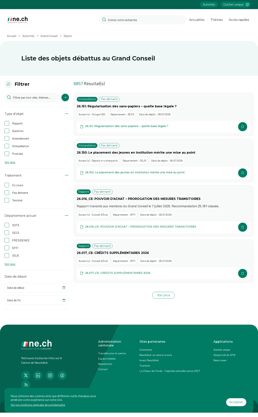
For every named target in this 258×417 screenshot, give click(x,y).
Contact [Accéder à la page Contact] (103, 369)
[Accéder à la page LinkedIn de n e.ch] (37, 375)
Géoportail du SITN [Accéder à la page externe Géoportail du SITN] (224, 355)
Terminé (17, 200)
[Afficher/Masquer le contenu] (66, 113)
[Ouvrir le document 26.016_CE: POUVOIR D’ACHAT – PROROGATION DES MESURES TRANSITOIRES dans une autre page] (163, 227)
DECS (15, 232)
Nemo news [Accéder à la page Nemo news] (220, 360)
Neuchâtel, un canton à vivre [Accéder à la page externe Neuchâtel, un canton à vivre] (156, 355)
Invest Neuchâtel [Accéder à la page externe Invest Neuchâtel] (149, 360)
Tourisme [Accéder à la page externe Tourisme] (145, 365)
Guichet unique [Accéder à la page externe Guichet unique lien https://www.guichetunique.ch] (236, 4)
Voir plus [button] (10, 162)
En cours (17, 185)
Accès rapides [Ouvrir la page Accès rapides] (239, 20)
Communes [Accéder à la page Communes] (146, 349)
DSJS (15, 255)
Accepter (236, 402)
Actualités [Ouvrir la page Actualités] (196, 20)
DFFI (15, 248)
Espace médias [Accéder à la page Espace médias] (107, 358)
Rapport (17, 123)
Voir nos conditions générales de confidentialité (38, 404)
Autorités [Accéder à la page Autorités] (209, 4)
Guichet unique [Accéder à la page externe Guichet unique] (221, 349)
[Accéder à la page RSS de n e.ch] (25, 384)
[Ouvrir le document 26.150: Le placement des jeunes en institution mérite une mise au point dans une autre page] (163, 173)
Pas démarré (20, 192)
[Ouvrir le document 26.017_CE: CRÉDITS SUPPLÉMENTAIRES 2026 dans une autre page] (163, 273)
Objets (70, 36)
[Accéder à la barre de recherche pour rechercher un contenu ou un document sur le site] (142, 19)
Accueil (13, 36)
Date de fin (14, 300)
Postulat (17, 153)
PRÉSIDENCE (21, 240)
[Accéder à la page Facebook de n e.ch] (62, 375)
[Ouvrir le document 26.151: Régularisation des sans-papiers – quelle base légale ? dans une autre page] (163, 127)
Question (18, 131)
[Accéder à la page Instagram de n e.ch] (50, 375)
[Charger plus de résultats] (163, 295)
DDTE (16, 225)
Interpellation (20, 146)
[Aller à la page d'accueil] (18, 19)
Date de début (15, 287)
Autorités (30, 36)
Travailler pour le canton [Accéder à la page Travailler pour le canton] (112, 353)
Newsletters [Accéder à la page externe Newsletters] (105, 363)
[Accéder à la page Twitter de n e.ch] (25, 375)
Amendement (20, 138)
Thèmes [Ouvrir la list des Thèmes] (216, 20)
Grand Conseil (51, 36)
